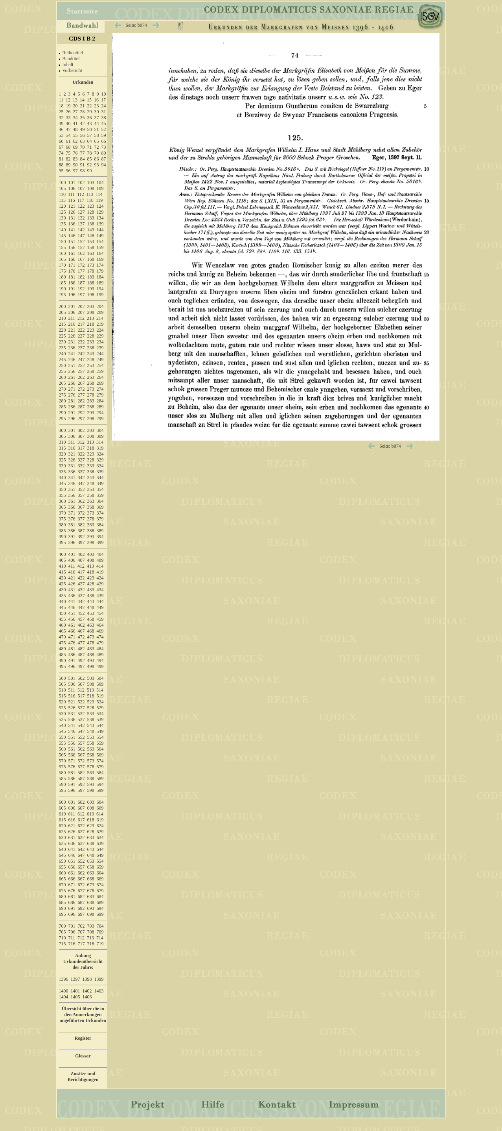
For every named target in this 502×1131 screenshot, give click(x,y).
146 (71, 235)
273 (90, 389)
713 (90, 938)
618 (90, 820)
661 (71, 873)
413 (90, 566)
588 (90, 778)
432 (81, 589)
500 (62, 678)
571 (71, 761)
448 (90, 607)
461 (71, 625)
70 (82, 147)
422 (81, 578)
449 (100, 607)
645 (62, 855)
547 (81, 731)
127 (81, 212)
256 (71, 371)
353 (90, 489)
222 (81, 330)
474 (100, 637)
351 (71, 489)
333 (90, 466)
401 (71, 554)
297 (81, 418)
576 (71, 766)
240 (62, 353)
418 (90, 572)
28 (82, 111)
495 (62, 666)
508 (90, 684)
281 (71, 401)
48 (75, 129)
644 (100, 849)
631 (71, 837)
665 (62, 879)
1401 (75, 991)
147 (81, 235)
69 (75, 147)
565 (62, 755)
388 (90, 530)
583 (90, 772)
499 (100, 666)
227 (81, 336)
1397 (75, 979)
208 (90, 312)
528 (90, 707)
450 (62, 613)
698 (90, 914)
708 (90, 932)
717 (81, 943)
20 (75, 106)
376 (71, 519)
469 (100, 631)
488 (90, 654)
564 (100, 749)
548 (90, 731)
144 (100, 229)
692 (81, 908)
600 (62, 802)
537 (81, 719)
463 (90, 625)
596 (71, 790)
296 (71, 418)
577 (81, 766)
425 (62, 584)
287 (81, 407)
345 (62, 483)
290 (62, 412)
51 (96, 129)
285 (62, 407)
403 (90, 554)
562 (81, 749)
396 (71, 542)
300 (62, 430)
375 (62, 519)
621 (71, 825)
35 (82, 117)
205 (62, 312)
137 (81, 224)
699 (100, 914)
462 (81, 625)
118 (90, 200)
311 (71, 442)
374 (100, 513)
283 (90, 401)
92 (89, 165)
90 (75, 165)
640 (62, 849)
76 (75, 153)
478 (90, 643)
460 (62, 625)
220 (62, 330)
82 (68, 159)
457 (81, 619)
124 (100, 206)
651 (71, 861)
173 (90, 265)
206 (71, 312)
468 (90, 631)
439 (100, 595)
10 (103, 94)
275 (62, 395)
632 (81, 837)
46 (61, 129)
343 (90, 477)
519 (100, 696)
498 (90, 666)
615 (62, 820)
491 (71, 660)
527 (81, 707)
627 (81, 831)
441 (71, 601)
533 (90, 713)
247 (81, 359)
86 (96, 159)
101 (71, 182)
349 (100, 483)
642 (81, 849)
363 (90, 501)
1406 (87, 997)
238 (90, 348)
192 (81, 289)
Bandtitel (71, 58)
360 (62, 501)
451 (71, 613)
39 (61, 123)
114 (99, 194)
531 (71, 713)
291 (71, 412)
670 (62, 884)
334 (100, 466)
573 (90, 761)
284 (100, 401)
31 (103, 111)
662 (81, 873)
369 (100, 507)
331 (71, 466)
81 (61, 159)
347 (81, 483)
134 (100, 218)
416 (71, 572)
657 (81, 867)
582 (81, 772)
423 (90, 578)
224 (100, 330)
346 (71, 483)
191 (71, 289)
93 (96, 165)
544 (100, 725)
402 (81, 554)
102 (81, 182)
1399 (99, 979)
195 (62, 294)
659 (100, 867)
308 (90, 436)
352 (81, 489)
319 (100, 448)
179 (100, 271)
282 (81, 401)
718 (90, 943)
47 (68, 129)
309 (100, 436)
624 (100, 825)
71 (89, 147)
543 (90, 725)
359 (100, 495)
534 (100, 713)
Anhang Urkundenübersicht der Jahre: (83, 961)
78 (89, 153)
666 (71, 879)
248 (90, 359)
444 (100, 601)
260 (62, 377)
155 (62, 247)
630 (62, 837)
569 (100, 755)
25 (61, 111)
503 (90, 678)
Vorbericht (72, 70)
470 (62, 637)
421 (71, 578)
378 (90, 519)
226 (71, 336)
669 (100, 879)
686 (71, 902)
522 (81, 702)
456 (71, 619)
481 (71, 648)
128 (90, 212)
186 (71, 283)
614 (99, 814)
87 (103, 159)
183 (90, 277)
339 (100, 471)
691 (71, 908)
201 (71, 306)
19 (68, 106)
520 (62, 702)
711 (71, 938)
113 (90, 194)
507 (81, 684)
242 (81, 353)
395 (62, 542)
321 (71, 454)
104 (100, 182)
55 (75, 135)
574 (100, 761)
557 (81, 743)
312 (81, 442)
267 (81, 383)
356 (71, 495)
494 (100, 660)
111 (71, 194)
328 (90, 460)
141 (71, 229)
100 (62, 182)
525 (62, 707)
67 (61, 147)
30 (96, 111)
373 (90, 513)
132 (81, 218)
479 (100, 643)
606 (71, 808)
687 (81, 902)
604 (100, 802)
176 (71, 271)
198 (90, 294)
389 (100, 530)
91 (82, 165)
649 (100, 855)
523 (90, 702)
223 (90, 330)
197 (81, 294)
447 (81, 607)
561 (71, 749)
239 (100, 348)
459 (100, 619)
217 (81, 324)
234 (100, 342)
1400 (63, 991)
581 (71, 772)
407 (81, 560)
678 (90, 890)
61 (68, 141)
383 (90, 525)
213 (90, 318)
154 (100, 241)
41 (75, 123)
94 (103, 165)
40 (68, 123)
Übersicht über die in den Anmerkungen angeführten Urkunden (83, 1014)
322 (81, 454)
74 (61, 153)
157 (81, 247)
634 (100, 837)
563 (90, 749)
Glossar (82, 1056)
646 (71, 855)
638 (90, 843)
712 (81, 938)
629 (100, 831)
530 (62, 713)
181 (71, 277)
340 (62, 477)
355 (62, 495)
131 (71, 218)
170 (62, 265)
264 (100, 377)
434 (100, 589)
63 (82, 141)
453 (90, 613)
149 (100, 235)
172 (81, 265)
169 (100, 259)
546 (71, 731)
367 (81, 507)
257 (81, 371)
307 (81, 436)
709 (100, 932)
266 (71, 383)
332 (81, 466)
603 (90, 802)
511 (71, 690)
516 (71, 696)
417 (81, 572)
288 (90, 407)
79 (96, 153)
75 (68, 153)
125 (62, 212)
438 (90, 595)
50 (89, 129)
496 (71, 666)
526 (71, 707)
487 (81, 654)
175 (62, 271)
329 (100, 460)
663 (90, 873)
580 (62, 772)
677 (81, 890)
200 (62, 306)
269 (100, 383)
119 (99, 200)
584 (100, 772)
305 (62, 436)
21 (82, 106)
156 (71, 247)
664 (100, 873)
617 (81, 820)
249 (100, 359)
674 (100, 884)
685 (62, 902)
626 (71, 831)
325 (62, 460)
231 (71, 342)
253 (90, 365)
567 (81, 755)
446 (71, 607)
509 (100, 684)
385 (62, 530)
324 (100, 454)
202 (81, 306)
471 (71, 637)
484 (100, 648)
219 (100, 324)
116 (71, 200)
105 (62, 188)
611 (71, 814)
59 (103, 135)
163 (90, 253)
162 (81, 253)
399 (100, 542)
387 (81, 530)
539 (100, 719)
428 (90, 584)
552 (81, 737)
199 (100, 294)
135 (62, 224)
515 (62, 696)
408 (90, 560)
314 (99, 442)
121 (71, 206)
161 (71, 253)
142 (81, 229)
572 (81, 761)
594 (100, 784)
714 (99, 938)
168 (90, 259)
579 (100, 766)
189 (100, 283)
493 (90, 660)
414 (99, 566)
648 (90, 855)
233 (90, 342)
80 (103, 153)
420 (62, 578)
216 (71, 324)
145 (62, 235)
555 (62, 743)
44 (96, 123)
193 (90, 289)
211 (71, 318)
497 (81, 666)
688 (90, 902)
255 (62, 371)
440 (62, 601)
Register (83, 1038)
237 (81, 348)
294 (100, 412)
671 (71, 884)
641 (71, 849)
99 (89, 170)
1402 (87, 991)
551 (71, 737)
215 (62, 324)
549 (100, 731)
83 (75, 159)
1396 (63, 979)
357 (81, 495)
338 (90, 471)
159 (100, 247)
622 (81, 825)
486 (71, 654)
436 (71, 595)
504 (100, 678)
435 (62, 595)
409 (100, 560)
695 (62, 914)
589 (100, 778)
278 (90, 395)
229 (100, 336)
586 (71, 778)
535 (62, 719)
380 (62, 525)
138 (90, 224)
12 (68, 100)
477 (81, 643)
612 (81, 814)
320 (62, 454)
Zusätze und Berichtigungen (83, 1076)
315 (62, 448)
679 (100, 890)
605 (62, 808)
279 (100, 395)
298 (90, 418)
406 (71, 560)
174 (100, 265)
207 (81, 312)
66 (103, 141)
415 (62, 572)
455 (62, 619)
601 (71, 802)
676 (71, 890)
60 (61, 141)
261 (71, 377)
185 (62, 283)
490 (62, 660)
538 (90, 719)
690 (62, 908)
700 (62, 926)
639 (100, 843)
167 (81, 259)
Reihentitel (73, 52)
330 (62, 466)
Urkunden (83, 82)
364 (100, 501)
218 (90, 324)
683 (90, 896)
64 (89, 141)
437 (81, 595)
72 (96, 147)
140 (62, 229)
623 (90, 825)
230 (62, 342)
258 (90, 371)
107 (81, 188)
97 (75, 170)
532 (81, 713)
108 (90, 188)
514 (99, 690)
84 (82, 159)
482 (81, 648)
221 (71, 330)
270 (62, 389)
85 (89, 159)
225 (62, 336)
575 (62, 766)
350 (62, 489)
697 (81, 914)
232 (81, 342)
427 (81, 584)
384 (100, 525)
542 (81, 725)
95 (61, 170)
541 (71, 725)
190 (62, 289)
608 (90, 808)
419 (100, 572)
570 (62, 761)
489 (100, 654)
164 (100, 253)
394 (100, 536)
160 (62, 253)
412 (81, 566)
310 (62, 442)
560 (62, 749)
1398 (87, 979)
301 (71, 430)
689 (100, 902)
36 (89, 117)
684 (100, 896)
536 (71, 719)
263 (90, 377)
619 (100, 820)
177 (81, 271)
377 (81, 519)
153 (90, 241)
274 (100, 389)
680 (62, 896)
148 (90, 235)
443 (90, 601)
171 (71, 265)
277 (81, 395)
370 (62, 513)
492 (81, 660)
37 (96, 117)
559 (100, 743)
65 (96, 141)
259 (100, 371)
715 (62, 943)
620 (62, 825)
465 (62, 631)
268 (90, 383)
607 (81, 808)
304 (100, 430)
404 (100, 554)
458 (90, 619)
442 (81, 601)
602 (81, 802)
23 (96, 106)
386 (71, 530)
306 (71, 436)
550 (62, 737)
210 (62, 318)
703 (90, 926)
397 (81, 542)
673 (90, 884)
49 (82, 129)
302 (81, 430)
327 (81, 460)
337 (81, 471)
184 (100, 277)
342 (81, 477)
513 (90, 690)
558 (90, 743)
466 (71, 631)
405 (62, 560)
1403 (99, 991)
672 (81, 884)
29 (89, 111)
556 (71, 743)
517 (81, 696)
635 (62, 843)
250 (62, 365)
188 (90, 283)
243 (90, 353)
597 (81, 790)
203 (90, 306)
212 (81, 318)
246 (71, 359)
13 (75, 100)
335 (62, 471)
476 (71, 643)
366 (71, 507)
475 (62, 643)
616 (71, 820)
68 (68, 147)
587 (81, 778)
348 (90, 483)
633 (90, 837)
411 (71, 566)
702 (81, 926)
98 (82, 170)
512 (81, 690)
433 (90, 589)
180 (62, 277)
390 (62, 536)
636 (71, 843)
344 (100, 477)
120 (62, 206)
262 (81, 377)
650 (62, 861)
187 (81, 283)
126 (71, 212)
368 (90, 507)
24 (103, 106)
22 (89, 106)
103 (90, 182)
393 (90, 536)
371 (71, 513)
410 (62, 566)
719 (100, 943)
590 (62, 784)
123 (90, 206)
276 (71, 395)
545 (62, 731)
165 (62, 259)
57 (89, 135)
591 (71, 784)
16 (96, 100)
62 (75, 141)
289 (100, 407)
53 (61, 135)
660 (62, 873)
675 (62, 890)
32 (61, 117)
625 (62, 831)
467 (81, 631)
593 (90, 784)
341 (71, 477)
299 (100, 418)
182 (81, 277)
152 (81, 241)
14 (82, 100)
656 (71, 867)
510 (62, 690)
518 (90, 696)
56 (82, 135)
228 (90, 336)
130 (62, 218)
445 (62, 607)
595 (62, 790)
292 (81, 412)
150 (62, 241)
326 (71, 460)
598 (90, 790)
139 (100, 224)
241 (71, 353)
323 (90, 454)
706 (71, 932)
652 (81, 861)
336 (71, 471)
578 (90, 766)
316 (71, 448)
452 (81, 613)
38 (103, 117)
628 (90, 831)
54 (68, 135)
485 (62, 654)
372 (81, 513)
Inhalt (68, 64)
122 (81, 206)
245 (62, 359)
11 (61, 100)
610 (62, 814)
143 (90, 229)
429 (100, 584)
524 (100, 702)
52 (103, 129)
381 (71, 525)
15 (89, 100)
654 (100, 861)
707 (81, 932)
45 (103, 123)
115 (62, 200)
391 (71, 536)
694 (100, 908)
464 (100, 625)
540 (62, 725)
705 (62, 932)
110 (62, 194)
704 (100, 926)
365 (62, 507)
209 (100, 312)
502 (81, 678)
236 (71, 348)
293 (90, 412)
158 (90, 247)
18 (61, 106)
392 (81, 536)
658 (90, 867)
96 (68, 170)
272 (81, 389)
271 (71, 389)
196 (71, 294)
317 (81, 448)
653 (90, 861)
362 (81, 501)
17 (103, 100)
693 (90, 908)
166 (71, 259)
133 (90, 218)
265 (62, 383)
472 (81, 637)
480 (62, 648)
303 (90, 430)
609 (100, 808)
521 (71, 702)
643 (90, 849)
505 (62, 684)
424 (100, 578)
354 (100, 489)
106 (71, 188)
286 (71, 407)
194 (100, 289)
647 (81, 855)
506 (71, 684)
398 (90, 542)
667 (81, 879)
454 (100, 613)
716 (71, 943)
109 (100, 188)
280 (62, 401)
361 (71, 501)
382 (81, 525)
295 (62, 418)
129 (100, 212)
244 (100, 353)
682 (81, 896)
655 (62, 867)
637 (81, 843)
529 (100, 707)
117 (81, 200)
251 (71, 365)
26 (68, 111)
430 (62, 589)
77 (82, 153)
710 (62, 938)
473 (90, 637)
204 (100, 306)
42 (82, 123)
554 (100, 737)
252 (81, 365)
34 (75, 117)
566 (71, 755)
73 (103, 147)
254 (100, 365)
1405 (75, 997)
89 (68, 165)
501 (71, 678)
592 (81, 784)
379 (100, 519)
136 (71, 224)
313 (90, 442)
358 (90, 495)
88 (61, 165)
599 (100, 790)
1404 (63, 997)
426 (71, 584)
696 (71, 914)
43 (89, 123)
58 (96, 135)
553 (90, 737)
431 (71, 589)
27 (75, 111)
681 (71, 896)
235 (62, 348)
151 (71, 241)
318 (90, 448)
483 (90, 648)
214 (99, 318)
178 (90, 271)
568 (90, 755)
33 (68, 117)
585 (62, 778)
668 (90, 879)
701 (71, 926)
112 (80, 194)
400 (62, 554)
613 (90, 814)
